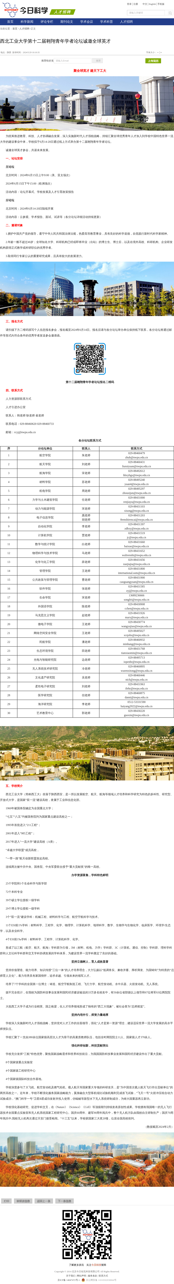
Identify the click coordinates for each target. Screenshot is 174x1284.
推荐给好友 (47, 60)
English (152, 4)
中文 (145, 4)
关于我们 (70, 1275)
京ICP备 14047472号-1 (69, 1280)
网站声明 (81, 1275)
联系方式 (103, 1275)
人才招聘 (126, 21)
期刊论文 (66, 21)
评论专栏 (46, 21)
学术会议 (86, 21)
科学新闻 (27, 21)
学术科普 (106, 21)
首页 (10, 21)
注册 (135, 4)
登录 (129, 4)
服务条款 (92, 1275)
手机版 (160, 4)
